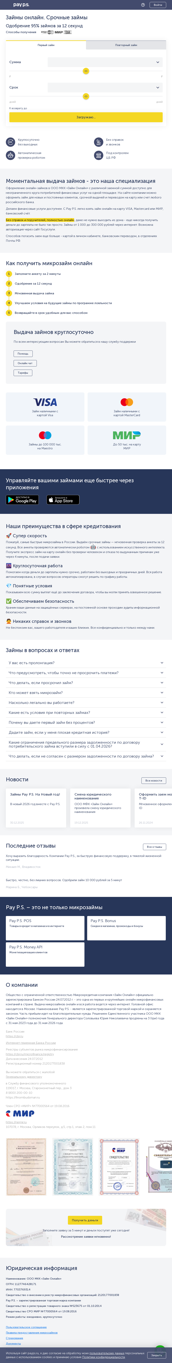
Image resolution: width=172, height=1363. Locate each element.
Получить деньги (85, 1220)
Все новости (154, 780)
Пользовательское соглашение (26, 1327)
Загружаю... (86, 117)
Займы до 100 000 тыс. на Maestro (45, 446)
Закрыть (156, 1355)
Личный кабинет (155, 5)
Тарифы (23, 372)
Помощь (144, 5)
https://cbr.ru (14, 1036)
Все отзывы (154, 846)
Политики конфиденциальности (103, 1357)
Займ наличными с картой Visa (45, 413)
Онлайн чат (25, 363)
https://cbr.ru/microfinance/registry (30, 1054)
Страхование (14, 1338)
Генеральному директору (24, 1077)
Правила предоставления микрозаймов (32, 1332)
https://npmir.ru (16, 1122)
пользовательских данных (107, 1353)
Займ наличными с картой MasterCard (127, 413)
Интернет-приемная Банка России (31, 1043)
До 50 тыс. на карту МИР (127, 446)
